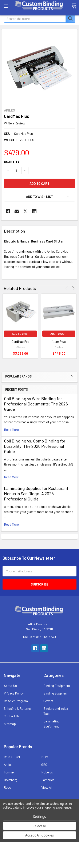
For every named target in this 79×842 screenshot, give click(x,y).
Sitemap (10, 724)
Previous (67, 288)
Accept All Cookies (39, 835)
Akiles (8, 764)
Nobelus (47, 772)
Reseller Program (16, 701)
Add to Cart (20, 333)
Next (72, 288)
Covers (48, 701)
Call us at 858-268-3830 (39, 637)
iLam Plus (59, 341)
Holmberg (10, 780)
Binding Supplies (55, 693)
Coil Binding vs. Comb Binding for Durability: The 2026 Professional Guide (34, 446)
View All (46, 787)
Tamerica (48, 780)
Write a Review (14, 123)
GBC (44, 764)
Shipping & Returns (17, 708)
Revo (7, 787)
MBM (44, 757)
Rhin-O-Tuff (12, 757)
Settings (39, 816)
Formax (9, 772)
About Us (10, 686)
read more (11, 429)
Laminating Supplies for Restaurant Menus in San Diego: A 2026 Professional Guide (36, 493)
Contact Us (12, 716)
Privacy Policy (14, 693)
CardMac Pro (20, 341)
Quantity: (12, 162)
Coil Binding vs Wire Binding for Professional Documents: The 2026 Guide (36, 404)
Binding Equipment (56, 686)
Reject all (39, 826)
